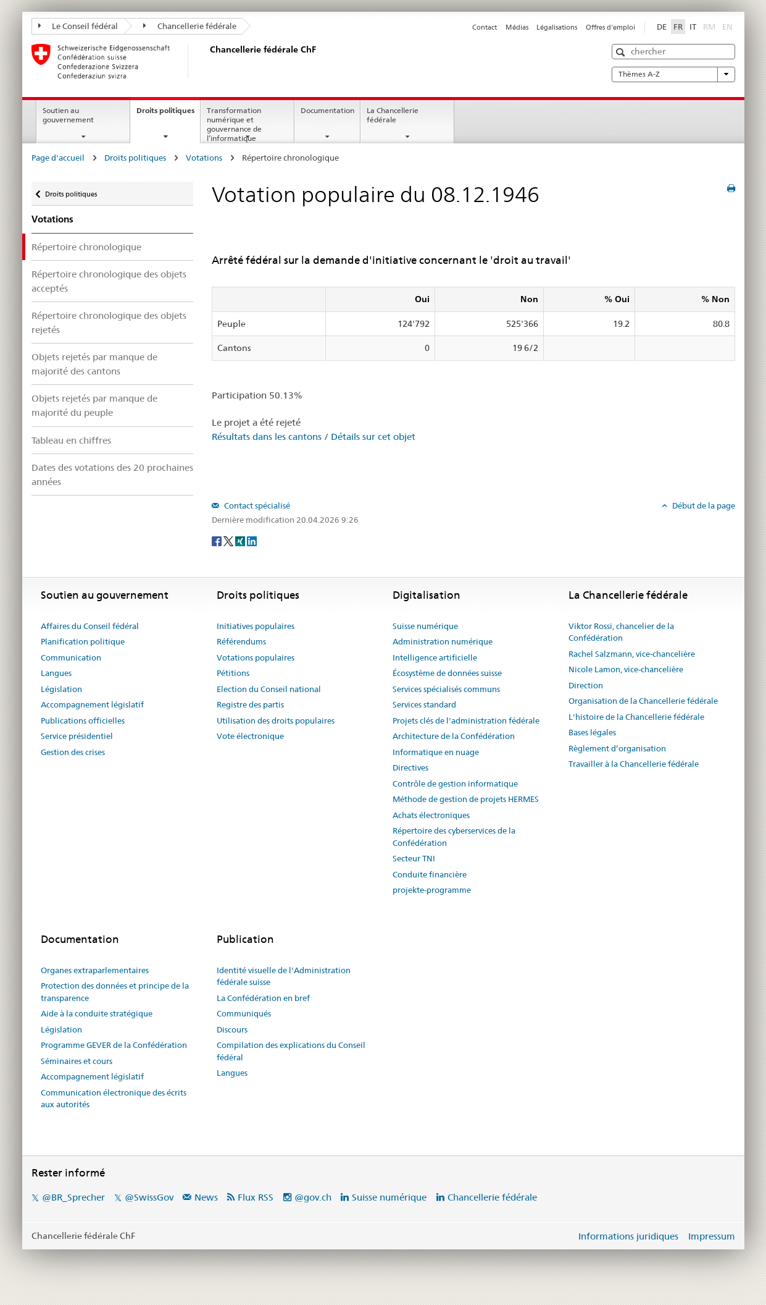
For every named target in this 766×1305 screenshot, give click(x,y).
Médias (517, 27)
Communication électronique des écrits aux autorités (113, 1099)
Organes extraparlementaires (95, 970)
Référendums (241, 641)
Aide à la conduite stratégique (96, 1013)
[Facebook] (217, 540)
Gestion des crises (73, 752)
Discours (232, 1029)
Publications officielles (83, 720)
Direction (585, 685)
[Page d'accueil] (207, 61)
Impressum (711, 1236)
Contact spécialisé (256, 505)
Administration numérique (443, 641)
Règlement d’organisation (617, 748)
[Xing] (241, 540)
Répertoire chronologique (86, 247)
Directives (410, 767)
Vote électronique (250, 736)
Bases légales (592, 732)
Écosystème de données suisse (447, 673)
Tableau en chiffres (71, 440)
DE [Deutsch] (662, 27)
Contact (484, 27)
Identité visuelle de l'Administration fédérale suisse (284, 976)
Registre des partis (250, 704)
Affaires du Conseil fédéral (90, 626)
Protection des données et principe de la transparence (115, 992)
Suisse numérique (425, 626)
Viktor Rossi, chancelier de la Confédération (621, 632)
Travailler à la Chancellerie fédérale (633, 764)
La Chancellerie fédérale (392, 115)
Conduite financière (430, 874)
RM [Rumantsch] (709, 27)
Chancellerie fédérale (189, 26)
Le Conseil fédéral (78, 26)
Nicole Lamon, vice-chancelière (625, 669)
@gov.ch (312, 1197)
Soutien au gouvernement (68, 115)
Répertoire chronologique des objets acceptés (108, 281)
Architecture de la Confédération (454, 736)
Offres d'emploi (610, 27)
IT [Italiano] (692, 27)
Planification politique (83, 641)
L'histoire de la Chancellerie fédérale (636, 717)
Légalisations (556, 27)
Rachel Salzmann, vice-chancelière (631, 654)
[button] (622, 52)
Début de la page (702, 505)
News (206, 1197)
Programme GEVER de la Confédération (114, 1045)
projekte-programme (432, 890)
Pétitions (233, 673)
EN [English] (727, 27)
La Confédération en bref (263, 998)
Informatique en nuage (436, 752)
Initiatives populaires (255, 626)
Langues (56, 673)
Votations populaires (255, 657)
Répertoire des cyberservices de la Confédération (454, 837)
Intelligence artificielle (435, 657)
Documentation (327, 110)
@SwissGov (149, 1197)
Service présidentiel (77, 736)
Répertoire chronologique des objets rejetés (108, 323)
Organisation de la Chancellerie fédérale (643, 701)
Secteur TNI (414, 858)
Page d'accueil (58, 158)
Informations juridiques (628, 1236)
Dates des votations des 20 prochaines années (112, 475)
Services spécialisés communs (446, 689)
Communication (71, 657)
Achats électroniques (431, 815)
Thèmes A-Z (673, 74)
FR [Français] (678, 27)
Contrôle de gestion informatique (455, 783)
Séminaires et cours (76, 1061)
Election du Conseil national (269, 689)
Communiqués (244, 1013)
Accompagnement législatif (92, 704)
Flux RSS (255, 1197)
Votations (204, 158)
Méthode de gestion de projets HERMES (466, 799)
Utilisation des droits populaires (276, 720)
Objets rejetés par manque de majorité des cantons (94, 364)
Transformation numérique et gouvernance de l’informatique (234, 124)
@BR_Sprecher (73, 1197)
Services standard (424, 704)
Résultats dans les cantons (267, 436)
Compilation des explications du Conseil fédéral (291, 1051)
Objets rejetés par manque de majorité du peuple (94, 405)
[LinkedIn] (252, 540)
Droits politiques (168, 114)
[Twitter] (229, 540)
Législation (61, 689)
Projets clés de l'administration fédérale (466, 720)
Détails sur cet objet (373, 436)
